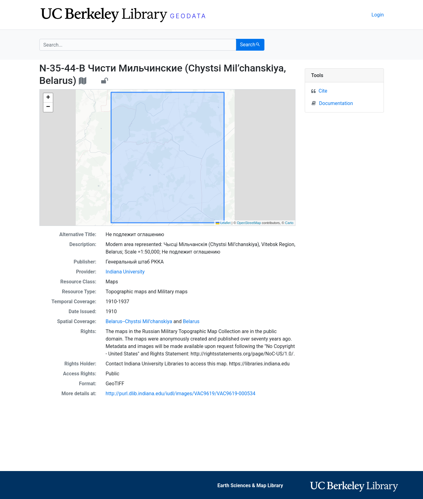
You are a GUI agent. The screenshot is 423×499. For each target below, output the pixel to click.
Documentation (332, 103)
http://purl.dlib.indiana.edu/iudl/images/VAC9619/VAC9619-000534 (180, 393)
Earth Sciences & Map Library (250, 485)
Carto (289, 223)
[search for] (137, 45)
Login (377, 15)
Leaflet (223, 223)
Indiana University (125, 272)
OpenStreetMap (249, 223)
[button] (48, 98)
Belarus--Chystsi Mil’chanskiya (139, 321)
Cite (323, 91)
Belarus (191, 321)
